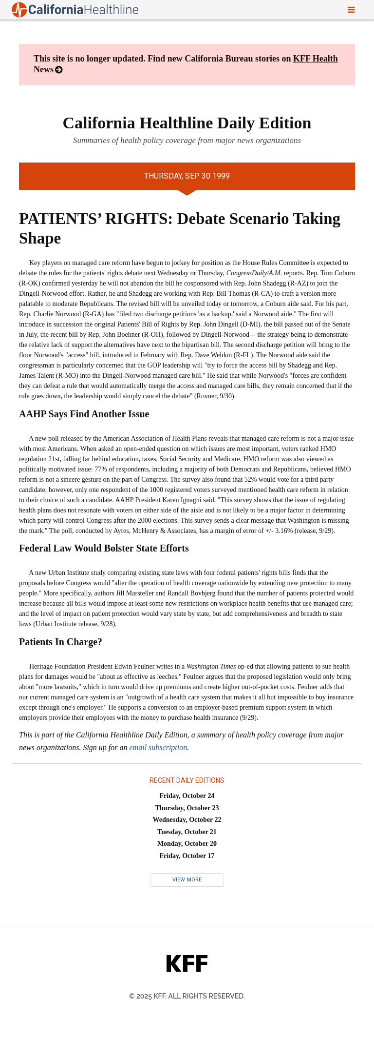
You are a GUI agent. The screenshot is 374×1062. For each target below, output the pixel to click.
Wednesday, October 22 (187, 819)
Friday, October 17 (187, 855)
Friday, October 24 (187, 795)
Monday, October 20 (187, 843)
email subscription (158, 747)
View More (187, 880)
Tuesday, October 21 (187, 832)
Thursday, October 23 (187, 808)
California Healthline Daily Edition (187, 123)
